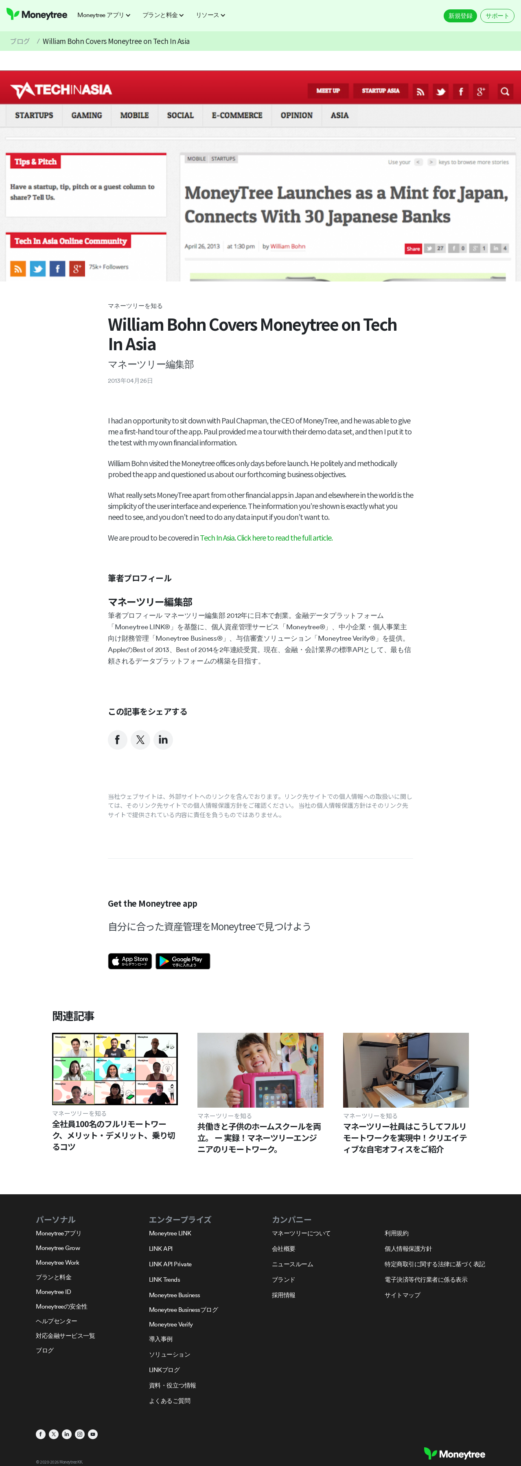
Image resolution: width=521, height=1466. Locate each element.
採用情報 (284, 1295)
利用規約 (396, 1233)
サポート (497, 16)
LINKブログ (164, 1370)
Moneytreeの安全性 (62, 1306)
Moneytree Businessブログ (183, 1309)
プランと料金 (53, 1277)
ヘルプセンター (56, 1321)
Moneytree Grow (58, 1248)
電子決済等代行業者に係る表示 (426, 1279)
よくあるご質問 (169, 1401)
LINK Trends (164, 1279)
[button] (106, 15)
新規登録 (460, 16)
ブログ (20, 41)
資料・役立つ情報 (172, 1385)
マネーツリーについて (301, 1233)
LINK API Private (170, 1264)
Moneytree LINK (170, 1233)
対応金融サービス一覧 (65, 1335)
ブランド (284, 1279)
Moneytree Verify (171, 1324)
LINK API (161, 1248)
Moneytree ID (53, 1292)
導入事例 (161, 1339)
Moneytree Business (174, 1295)
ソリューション (169, 1354)
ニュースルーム (292, 1264)
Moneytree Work (57, 1262)
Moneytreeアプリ (58, 1233)
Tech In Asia (217, 537)
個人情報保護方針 (408, 1248)
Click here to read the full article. (285, 537)
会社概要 (284, 1248)
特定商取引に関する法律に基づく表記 (435, 1264)
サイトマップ (402, 1295)
